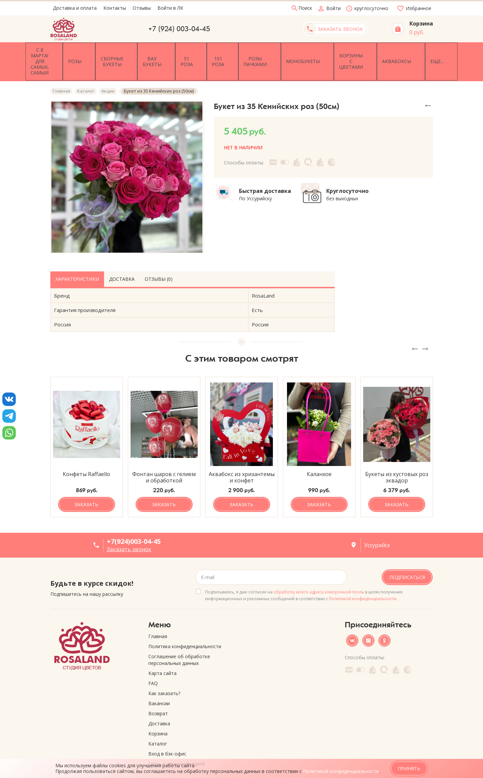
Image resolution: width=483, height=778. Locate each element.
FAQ (153, 664)
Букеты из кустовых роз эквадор (396, 458)
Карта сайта (162, 654)
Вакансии (159, 684)
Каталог (157, 724)
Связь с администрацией (176, 744)
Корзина (157, 714)
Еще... (421, 52)
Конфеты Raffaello (86, 455)
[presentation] (414, 329)
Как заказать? (164, 674)
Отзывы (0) (159, 259)
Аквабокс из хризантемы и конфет (242, 458)
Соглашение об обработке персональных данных (179, 640)
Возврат (158, 694)
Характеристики (77, 259)
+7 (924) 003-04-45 (179, 28)
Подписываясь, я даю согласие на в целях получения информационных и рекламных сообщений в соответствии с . (303, 576)
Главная (157, 617)
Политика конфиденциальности (184, 627)
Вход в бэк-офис (167, 734)
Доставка (122, 259)
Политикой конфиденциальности (362, 579)
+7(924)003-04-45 (134, 522)
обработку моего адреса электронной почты (319, 573)
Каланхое (319, 455)
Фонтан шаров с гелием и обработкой (164, 458)
